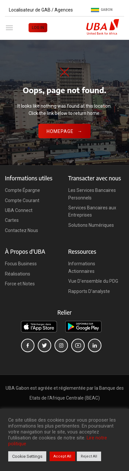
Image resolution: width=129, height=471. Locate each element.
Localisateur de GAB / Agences (41, 10)
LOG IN (38, 27)
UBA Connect (18, 210)
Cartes (12, 220)
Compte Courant (22, 200)
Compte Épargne (22, 190)
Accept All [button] (62, 456)
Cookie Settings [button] (27, 456)
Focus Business (21, 263)
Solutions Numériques (91, 225)
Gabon (102, 10)
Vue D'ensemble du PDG (93, 281)
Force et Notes (20, 283)
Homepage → (64, 131)
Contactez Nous (21, 230)
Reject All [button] (89, 456)
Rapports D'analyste (89, 291)
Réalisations (17, 273)
